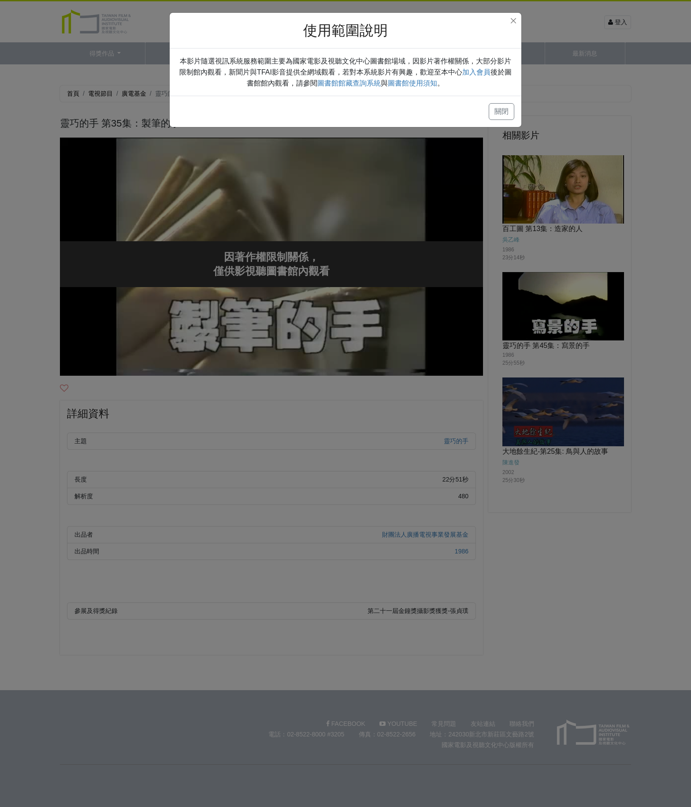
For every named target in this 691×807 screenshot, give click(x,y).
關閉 (501, 111)
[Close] (513, 21)
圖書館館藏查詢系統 (349, 83)
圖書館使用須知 (412, 83)
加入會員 (476, 72)
